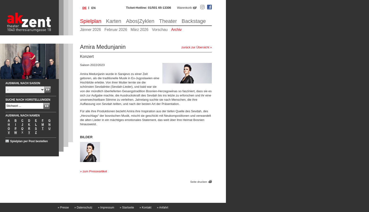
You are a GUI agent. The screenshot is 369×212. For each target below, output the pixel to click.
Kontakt (146, 207)
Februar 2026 (115, 30)
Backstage (194, 21)
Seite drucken (198, 181)
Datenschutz (83, 207)
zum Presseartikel (95, 171)
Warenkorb (184, 7)
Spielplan (90, 21)
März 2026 (139, 30)
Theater (168, 21)
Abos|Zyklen (140, 21)
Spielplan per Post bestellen (29, 141)
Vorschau (160, 30)
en (93, 8)
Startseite (127, 207)
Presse (63, 207)
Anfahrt (162, 207)
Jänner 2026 (90, 30)
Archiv (176, 30)
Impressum (106, 207)
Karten (113, 21)
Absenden (47, 89)
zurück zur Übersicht (195, 47)
